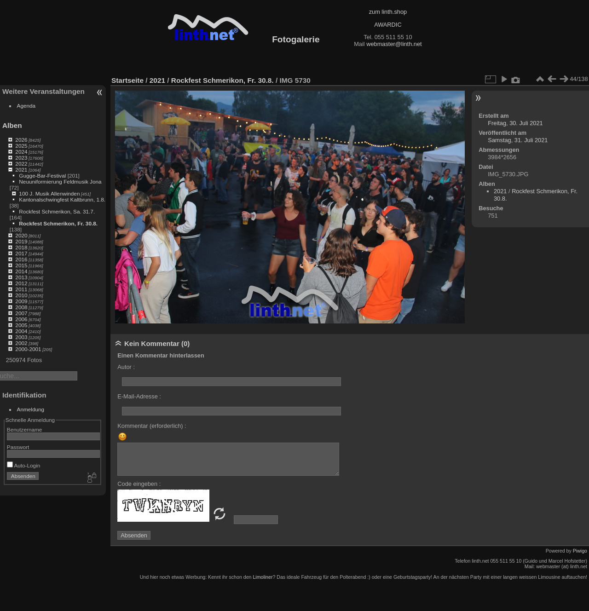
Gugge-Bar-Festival (42, 176)
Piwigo (580, 550)
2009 (21, 301)
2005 (21, 325)
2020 (21, 235)
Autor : (126, 366)
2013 (21, 277)
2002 (21, 343)
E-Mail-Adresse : (139, 396)
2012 (21, 283)
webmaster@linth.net (394, 43)
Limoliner (262, 577)
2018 (21, 247)
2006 (21, 319)
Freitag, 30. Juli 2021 (515, 123)
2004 (21, 331)
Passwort (18, 447)
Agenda (26, 106)
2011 (21, 289)
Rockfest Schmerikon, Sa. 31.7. (57, 211)
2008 (21, 307)
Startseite (127, 80)
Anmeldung (31, 409)
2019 (21, 241)
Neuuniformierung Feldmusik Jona (60, 181)
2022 (21, 164)
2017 (21, 253)
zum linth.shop (388, 11)
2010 (21, 295)
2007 (21, 313)
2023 (21, 158)
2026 (21, 140)
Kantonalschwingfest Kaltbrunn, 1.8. (62, 199)
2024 (21, 152)
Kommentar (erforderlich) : (151, 425)
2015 (21, 265)
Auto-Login (23, 465)
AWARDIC (387, 24)
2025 (21, 146)
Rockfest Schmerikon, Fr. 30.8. (58, 223)
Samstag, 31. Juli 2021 (518, 140)
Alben (12, 125)
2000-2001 (28, 349)
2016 (21, 259)
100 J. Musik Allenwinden (49, 193)
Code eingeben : (139, 483)
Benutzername (24, 429)
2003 (21, 337)
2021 (21, 170)
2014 (21, 271)
